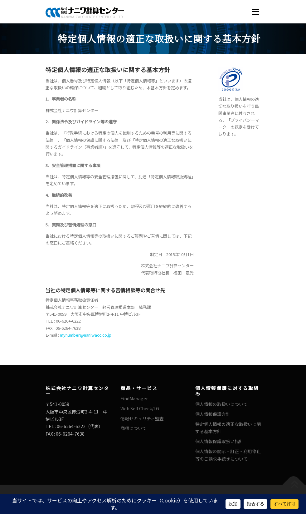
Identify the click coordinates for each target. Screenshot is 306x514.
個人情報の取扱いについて (221, 404)
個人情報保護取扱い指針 (219, 441)
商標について (133, 428)
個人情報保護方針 (212, 414)
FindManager (134, 398)
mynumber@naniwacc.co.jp (85, 335)
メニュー (255, 12)
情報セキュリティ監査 (142, 418)
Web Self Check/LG (139, 408)
